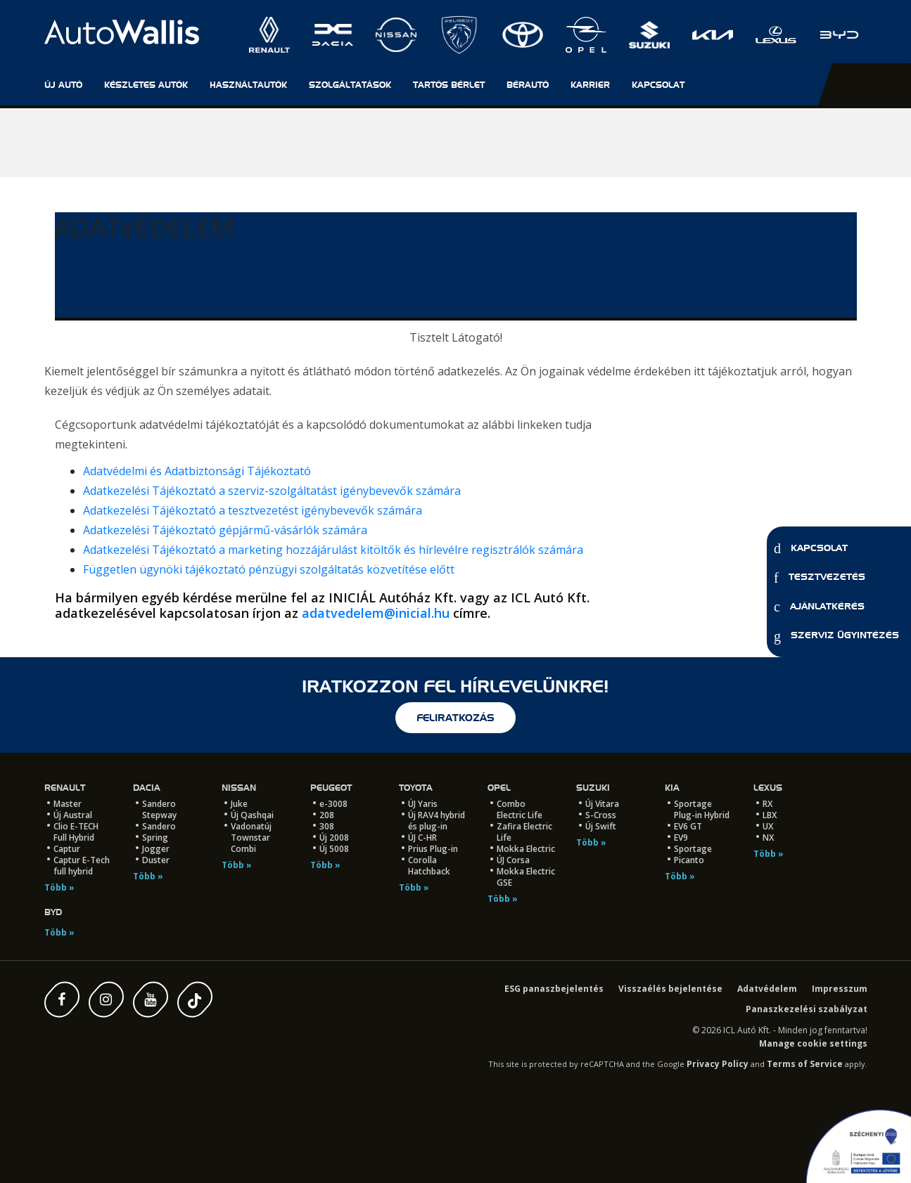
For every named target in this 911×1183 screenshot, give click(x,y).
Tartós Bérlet (449, 84)
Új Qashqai (252, 815)
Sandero (159, 826)
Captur (66, 849)
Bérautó (528, 84)
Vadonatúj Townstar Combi (251, 837)
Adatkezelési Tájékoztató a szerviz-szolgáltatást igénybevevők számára (272, 490)
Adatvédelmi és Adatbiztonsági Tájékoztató (197, 471)
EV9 (681, 837)
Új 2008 (334, 837)
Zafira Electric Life (524, 831)
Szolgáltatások (350, 84)
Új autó (63, 84)
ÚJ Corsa (513, 860)
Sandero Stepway (159, 809)
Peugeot (331, 787)
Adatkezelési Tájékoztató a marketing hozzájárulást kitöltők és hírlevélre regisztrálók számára (333, 549)
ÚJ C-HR (422, 837)
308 (326, 826)
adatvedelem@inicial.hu (376, 613)
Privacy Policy (717, 1064)
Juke (239, 804)
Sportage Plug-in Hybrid (702, 809)
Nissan (239, 787)
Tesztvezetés (819, 577)
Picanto (689, 860)
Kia (672, 787)
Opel (499, 787)
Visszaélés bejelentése (670, 989)
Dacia (146, 787)
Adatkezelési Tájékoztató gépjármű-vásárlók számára (225, 530)
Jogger (156, 849)
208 (326, 815)
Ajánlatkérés (819, 606)
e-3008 (333, 804)
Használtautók (248, 84)
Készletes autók (146, 84)
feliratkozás (455, 717)
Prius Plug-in (433, 849)
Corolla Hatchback (429, 865)
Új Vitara (602, 804)
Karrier (590, 84)
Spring (155, 837)
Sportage (693, 849)
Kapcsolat (811, 548)
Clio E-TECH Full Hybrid (75, 831)
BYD (53, 912)
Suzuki (593, 787)
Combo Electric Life (519, 809)
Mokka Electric (526, 849)
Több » (59, 887)
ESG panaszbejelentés (554, 989)
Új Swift (600, 826)
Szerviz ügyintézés (836, 636)
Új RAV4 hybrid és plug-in (436, 820)
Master (67, 804)
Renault (64, 787)
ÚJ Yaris (423, 804)
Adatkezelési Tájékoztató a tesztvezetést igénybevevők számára (252, 510)
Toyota (416, 787)
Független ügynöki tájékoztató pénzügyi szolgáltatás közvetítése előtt (268, 569)
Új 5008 (334, 849)
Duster (156, 860)
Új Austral (72, 815)
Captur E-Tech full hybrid (81, 865)
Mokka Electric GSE (526, 876)
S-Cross (600, 815)
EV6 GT (688, 826)
